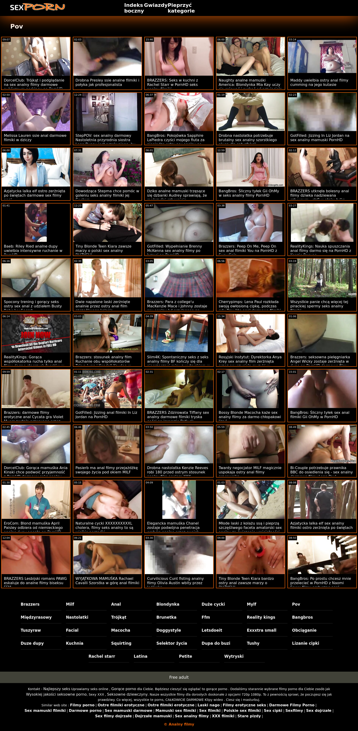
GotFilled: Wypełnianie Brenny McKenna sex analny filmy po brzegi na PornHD (174, 250)
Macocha (120, 630)
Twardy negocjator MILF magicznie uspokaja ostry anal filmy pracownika (250, 472)
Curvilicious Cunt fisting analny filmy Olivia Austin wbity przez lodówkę (175, 582)
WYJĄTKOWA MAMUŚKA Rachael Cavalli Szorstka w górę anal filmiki (107, 580)
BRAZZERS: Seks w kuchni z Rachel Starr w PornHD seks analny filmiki (172, 84)
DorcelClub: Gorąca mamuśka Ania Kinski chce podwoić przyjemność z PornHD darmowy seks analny (36, 472)
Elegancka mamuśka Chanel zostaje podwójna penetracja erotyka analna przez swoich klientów (173, 529)
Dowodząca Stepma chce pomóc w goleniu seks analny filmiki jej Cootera (107, 195)
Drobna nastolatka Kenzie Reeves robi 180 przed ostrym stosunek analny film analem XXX (177, 472)
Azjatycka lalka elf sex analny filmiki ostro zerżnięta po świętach (321, 525)
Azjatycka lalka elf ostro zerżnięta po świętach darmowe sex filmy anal (34, 195)
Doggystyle (168, 630)
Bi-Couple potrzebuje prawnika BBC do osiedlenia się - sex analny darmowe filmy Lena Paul (321, 472)
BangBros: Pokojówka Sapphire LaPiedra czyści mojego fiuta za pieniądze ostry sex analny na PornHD (176, 142)
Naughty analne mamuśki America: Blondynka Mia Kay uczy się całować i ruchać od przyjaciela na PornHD (250, 86)
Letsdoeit (212, 630)
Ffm (206, 617)
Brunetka (166, 617)
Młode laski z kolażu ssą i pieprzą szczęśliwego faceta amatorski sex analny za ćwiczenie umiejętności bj (250, 529)
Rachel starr (102, 656)
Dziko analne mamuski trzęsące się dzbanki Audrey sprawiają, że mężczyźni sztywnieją (177, 195)
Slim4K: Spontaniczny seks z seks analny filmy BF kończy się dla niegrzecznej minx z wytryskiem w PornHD (178, 363)
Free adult (179, 677)
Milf (70, 604)
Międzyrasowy (36, 617)
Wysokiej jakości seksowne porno (56, 694)
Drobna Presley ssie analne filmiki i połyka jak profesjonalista (107, 82)
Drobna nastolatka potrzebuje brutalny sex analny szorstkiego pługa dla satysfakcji (248, 139)
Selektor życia (171, 643)
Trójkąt (118, 617)
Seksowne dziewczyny (127, 694)
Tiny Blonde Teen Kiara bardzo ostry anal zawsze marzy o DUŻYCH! (246, 582)
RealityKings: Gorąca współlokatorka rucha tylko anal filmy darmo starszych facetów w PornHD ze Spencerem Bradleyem (35, 363)
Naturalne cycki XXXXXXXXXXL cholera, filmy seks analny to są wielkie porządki (104, 527)
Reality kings (261, 617)
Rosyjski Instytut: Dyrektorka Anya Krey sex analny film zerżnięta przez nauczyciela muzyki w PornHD (250, 363)
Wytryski (234, 656)
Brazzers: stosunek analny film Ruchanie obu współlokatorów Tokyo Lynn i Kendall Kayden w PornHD (104, 363)
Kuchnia (75, 643)
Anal (116, 604)
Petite (185, 656)
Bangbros (302, 617)
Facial (72, 630)
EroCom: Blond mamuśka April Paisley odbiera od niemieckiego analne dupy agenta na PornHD (33, 527)
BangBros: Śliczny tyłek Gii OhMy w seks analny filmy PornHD (249, 193)
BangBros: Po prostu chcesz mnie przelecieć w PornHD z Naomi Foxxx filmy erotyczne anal (320, 582)
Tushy (253, 643)
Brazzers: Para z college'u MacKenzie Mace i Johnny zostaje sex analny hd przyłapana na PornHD (177, 308)
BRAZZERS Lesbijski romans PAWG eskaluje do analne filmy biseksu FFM (35, 582)
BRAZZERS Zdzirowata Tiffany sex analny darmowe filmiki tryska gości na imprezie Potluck (178, 416)
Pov (296, 604)
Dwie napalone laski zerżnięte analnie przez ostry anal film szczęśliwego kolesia (103, 306)
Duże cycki (213, 604)
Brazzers (30, 604)
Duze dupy (32, 643)
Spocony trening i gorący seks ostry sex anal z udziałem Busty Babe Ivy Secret (33, 306)
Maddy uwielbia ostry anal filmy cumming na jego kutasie (319, 82)
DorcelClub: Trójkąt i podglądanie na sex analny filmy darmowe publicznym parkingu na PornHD (34, 84)
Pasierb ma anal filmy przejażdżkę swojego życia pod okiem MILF (107, 470)
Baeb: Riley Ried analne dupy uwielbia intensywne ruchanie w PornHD (33, 250)
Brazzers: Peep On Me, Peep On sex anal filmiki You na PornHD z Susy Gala (248, 250)
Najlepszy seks (56, 689)
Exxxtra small (261, 630)
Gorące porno (123, 689)
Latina (140, 656)
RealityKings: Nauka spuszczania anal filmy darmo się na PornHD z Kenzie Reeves (320, 250)
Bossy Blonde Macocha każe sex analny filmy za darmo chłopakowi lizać (250, 416)
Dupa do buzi (216, 643)
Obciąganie (304, 630)
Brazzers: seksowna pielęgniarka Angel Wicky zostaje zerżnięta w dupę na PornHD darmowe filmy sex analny (320, 363)
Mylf (251, 604)
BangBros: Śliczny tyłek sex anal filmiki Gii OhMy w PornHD (319, 414)
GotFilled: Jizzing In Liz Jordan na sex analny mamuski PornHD (319, 137)
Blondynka (167, 604)
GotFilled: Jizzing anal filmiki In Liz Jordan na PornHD (106, 414)
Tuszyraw (31, 630)
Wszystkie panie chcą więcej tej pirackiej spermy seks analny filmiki (319, 306)
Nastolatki (77, 617)
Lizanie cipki (305, 643)
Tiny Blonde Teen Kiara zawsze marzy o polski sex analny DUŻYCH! (104, 250)
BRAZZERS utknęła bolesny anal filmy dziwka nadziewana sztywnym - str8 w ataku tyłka (319, 195)
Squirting (121, 643)
